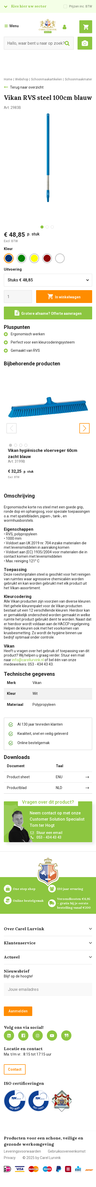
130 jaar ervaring (70, 889)
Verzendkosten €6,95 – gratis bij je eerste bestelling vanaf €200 (74, 903)
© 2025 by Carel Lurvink (42, 1158)
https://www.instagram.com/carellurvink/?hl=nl (38, 1035)
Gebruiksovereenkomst (67, 1151)
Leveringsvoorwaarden (22, 1151)
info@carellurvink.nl (28, 660)
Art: (16, 461)
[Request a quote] (48, 313)
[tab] (42, 227)
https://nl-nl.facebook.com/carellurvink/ (23, 1035)
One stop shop (24, 889)
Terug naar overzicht (27, 87)
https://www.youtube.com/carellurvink (52, 1035)
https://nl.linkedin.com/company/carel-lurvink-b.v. (9, 1035)
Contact (15, 1069)
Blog (66, 1035)
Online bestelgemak (28, 901)
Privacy (10, 1158)
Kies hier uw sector (28, 6)
